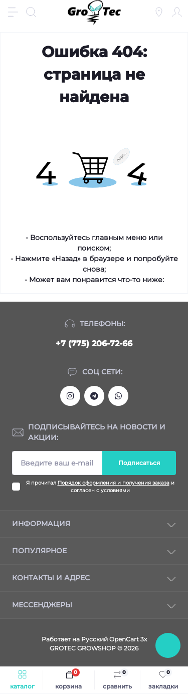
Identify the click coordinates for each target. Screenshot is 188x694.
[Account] (177, 12)
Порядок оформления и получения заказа (113, 483)
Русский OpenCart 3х (114, 639)
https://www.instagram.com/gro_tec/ (70, 396)
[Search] (31, 12)
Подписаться (139, 463)
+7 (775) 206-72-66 (94, 343)
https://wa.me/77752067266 (118, 396)
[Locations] (159, 12)
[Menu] (13, 12)
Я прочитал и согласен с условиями (100, 487)
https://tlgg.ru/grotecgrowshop (94, 396)
